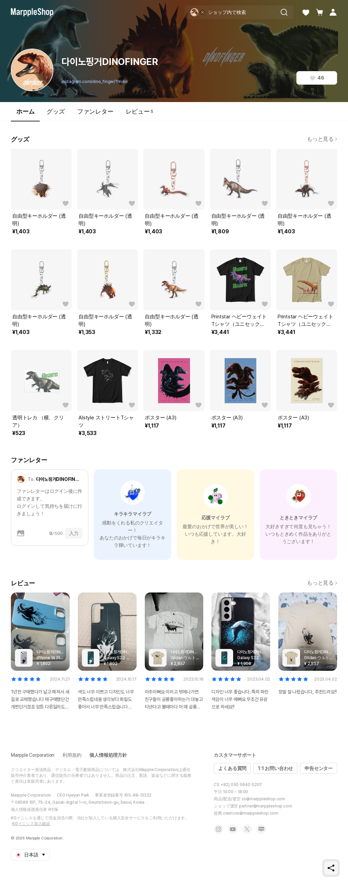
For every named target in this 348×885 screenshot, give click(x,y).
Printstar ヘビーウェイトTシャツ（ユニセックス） (239, 321)
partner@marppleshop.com (265, 806)
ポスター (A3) (160, 418)
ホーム (25, 114)
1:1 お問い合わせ (275, 768)
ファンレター (95, 111)
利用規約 (72, 755)
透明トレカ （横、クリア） (38, 421)
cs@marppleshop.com (263, 799)
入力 (74, 533)
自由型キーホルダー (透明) (39, 220)
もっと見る (322, 139)
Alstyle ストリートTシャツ (106, 421)
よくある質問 (232, 768)
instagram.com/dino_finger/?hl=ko (95, 81)
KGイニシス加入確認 (31, 823)
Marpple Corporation (32, 755)
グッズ (56, 111)
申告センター (318, 768)
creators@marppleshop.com (250, 813)
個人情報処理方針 (108, 755)
